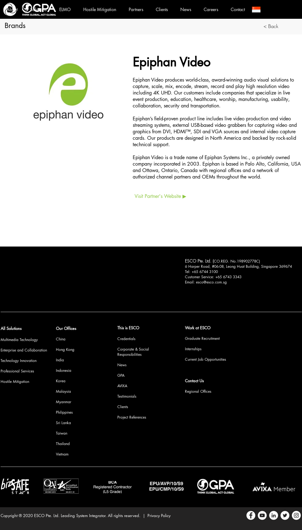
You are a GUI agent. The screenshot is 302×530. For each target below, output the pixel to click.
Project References (131, 417)
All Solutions (11, 328)
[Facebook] (250, 515)
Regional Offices (198, 391)
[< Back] (271, 26)
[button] (256, 9)
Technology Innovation (19, 360)
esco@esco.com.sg (211, 282)
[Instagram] (296, 515)
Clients (122, 406)
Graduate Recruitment (202, 338)
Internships (193, 348)
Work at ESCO (197, 328)
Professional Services (17, 371)
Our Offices (66, 328)
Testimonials (126, 396)
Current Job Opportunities (205, 359)
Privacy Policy (159, 515)
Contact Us (194, 380)
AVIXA (122, 385)
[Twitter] (284, 515)
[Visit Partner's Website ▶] (160, 196)
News (122, 364)
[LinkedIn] (273, 515)
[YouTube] (262, 515)
